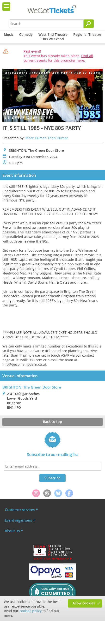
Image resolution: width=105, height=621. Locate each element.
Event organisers (18, 520)
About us (12, 530)
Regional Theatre (87, 34)
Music (8, 34)
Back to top (52, 421)
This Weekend (52, 39)
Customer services (20, 509)
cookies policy (30, 611)
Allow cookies (84, 603)
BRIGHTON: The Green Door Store (31, 387)
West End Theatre (53, 34)
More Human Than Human (46, 138)
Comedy (26, 34)
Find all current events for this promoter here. (58, 58)
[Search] (89, 23)
